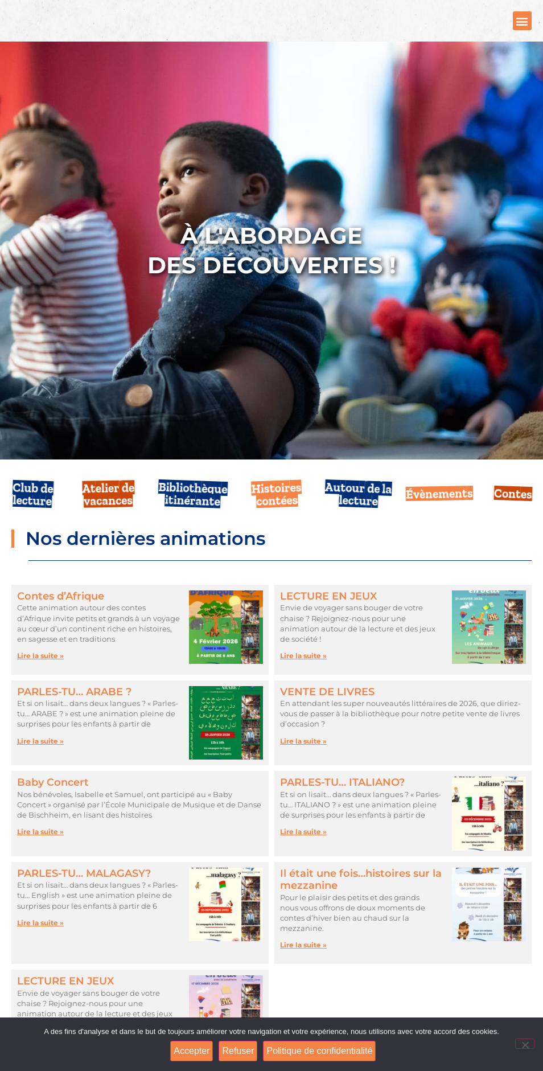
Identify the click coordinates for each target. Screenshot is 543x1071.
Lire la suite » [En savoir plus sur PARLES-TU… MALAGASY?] (40, 943)
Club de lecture (33, 514)
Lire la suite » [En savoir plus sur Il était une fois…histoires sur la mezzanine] (303, 966)
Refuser (240, 1052)
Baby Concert (53, 803)
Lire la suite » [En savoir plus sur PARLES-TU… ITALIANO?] (303, 852)
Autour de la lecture (358, 514)
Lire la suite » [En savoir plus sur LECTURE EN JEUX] (303, 676)
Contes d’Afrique (60, 617)
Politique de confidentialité (321, 1052)
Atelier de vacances (108, 515)
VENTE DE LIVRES (327, 712)
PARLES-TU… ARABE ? (74, 712)
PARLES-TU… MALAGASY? (84, 894)
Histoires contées (277, 514)
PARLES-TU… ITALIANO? (342, 803)
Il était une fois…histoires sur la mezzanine (361, 900)
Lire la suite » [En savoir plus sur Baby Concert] (40, 852)
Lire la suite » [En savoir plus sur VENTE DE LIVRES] (303, 761)
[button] (522, 31)
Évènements (439, 515)
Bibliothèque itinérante (193, 514)
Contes (513, 515)
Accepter (193, 1052)
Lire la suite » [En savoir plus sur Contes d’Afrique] (40, 676)
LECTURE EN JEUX (328, 617)
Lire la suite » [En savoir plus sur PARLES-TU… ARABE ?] (40, 761)
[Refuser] (524, 1044)
